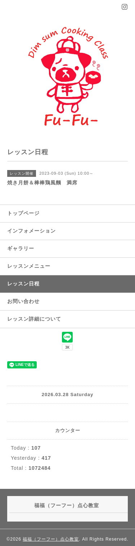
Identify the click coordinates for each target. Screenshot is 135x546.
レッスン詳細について (34, 319)
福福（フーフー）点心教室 (51, 539)
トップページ (23, 213)
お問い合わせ (23, 301)
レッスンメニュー (28, 266)
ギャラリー (20, 248)
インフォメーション (31, 231)
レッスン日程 (23, 283)
